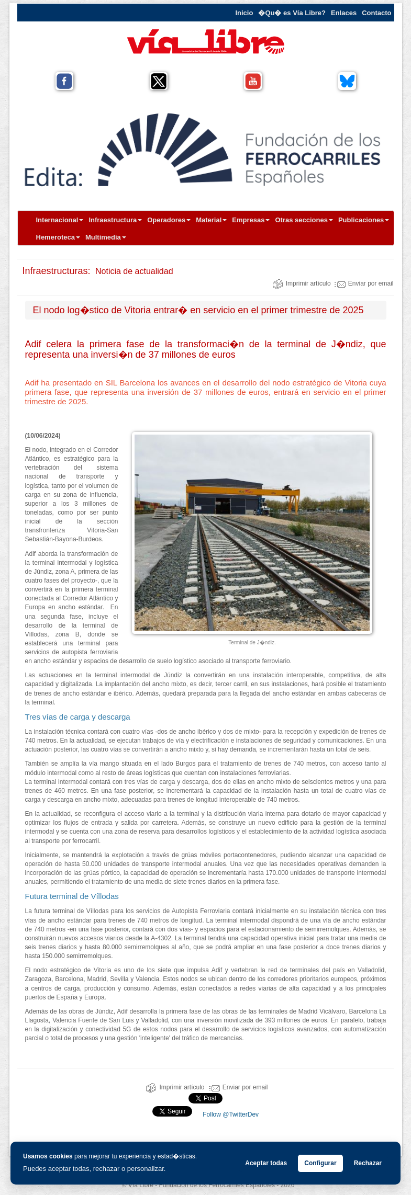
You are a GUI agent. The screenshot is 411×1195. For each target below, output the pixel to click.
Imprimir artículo (301, 283)
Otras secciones (303, 220)
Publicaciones (363, 220)
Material (211, 220)
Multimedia (105, 237)
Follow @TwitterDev (230, 1114)
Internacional (60, 220)
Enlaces (344, 13)
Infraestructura (115, 220)
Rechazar (368, 1163)
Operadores (169, 220)
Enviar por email (364, 283)
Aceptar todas (266, 1163)
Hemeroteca (58, 237)
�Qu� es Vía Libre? (292, 13)
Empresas (251, 220)
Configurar (320, 1163)
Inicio (244, 13)
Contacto (376, 13)
